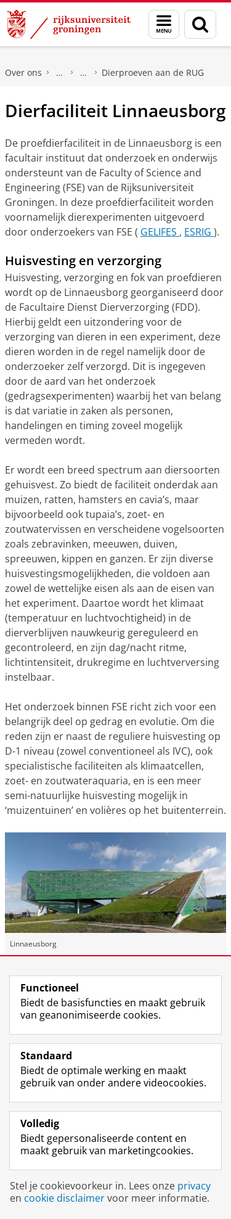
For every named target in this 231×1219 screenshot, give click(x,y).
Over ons (23, 72)
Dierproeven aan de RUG (153, 72)
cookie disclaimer (64, 1198)
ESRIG (199, 232)
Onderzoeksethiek (84, 73)
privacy (194, 1185)
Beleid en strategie (60, 73)
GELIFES (159, 232)
